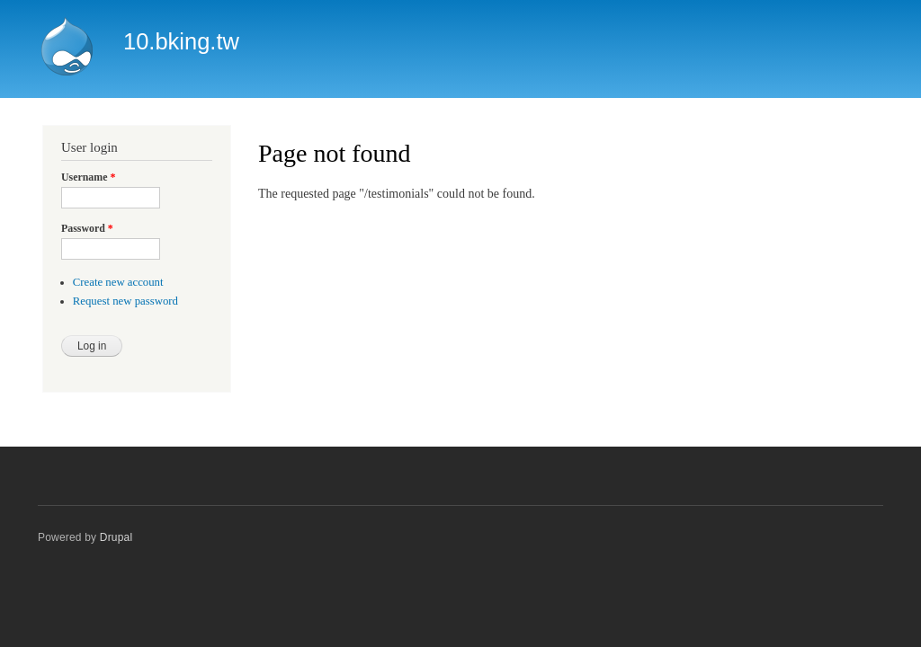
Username (88, 177)
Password (87, 228)
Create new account (118, 282)
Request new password (125, 301)
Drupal (116, 537)
